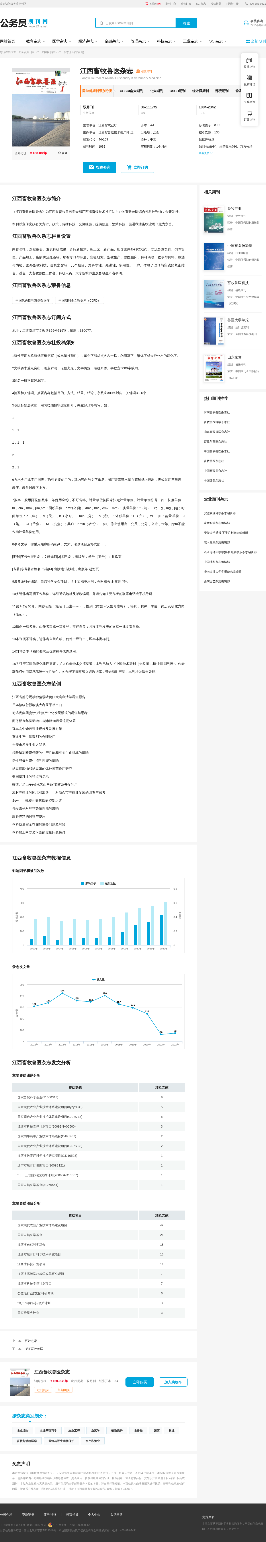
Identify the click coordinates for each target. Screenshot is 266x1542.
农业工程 (74, 1430)
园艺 (157, 1430)
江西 (156, 132)
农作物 (138, 1430)
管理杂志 (138, 41)
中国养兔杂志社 (214, 480)
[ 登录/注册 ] (233, 3)
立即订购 (141, 167)
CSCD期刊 (178, 91)
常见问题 (116, 1514)
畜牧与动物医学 (27, 1441)
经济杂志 (86, 41)
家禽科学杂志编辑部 (217, 523)
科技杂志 (164, 41)
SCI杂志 (201, 3)
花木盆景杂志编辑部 (217, 542)
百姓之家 (24, 1341)
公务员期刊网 (27, 52)
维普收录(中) (228, 146)
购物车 (155, 3)
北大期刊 (156, 91)
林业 (171, 1430)
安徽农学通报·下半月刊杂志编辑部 (226, 532)
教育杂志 (33, 41)
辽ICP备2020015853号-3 (30, 1525)
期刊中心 (170, 3)
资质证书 (28, 1514)
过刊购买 (43, 1390)
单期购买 (64, 1390)
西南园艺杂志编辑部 (217, 581)
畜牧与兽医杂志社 (215, 441)
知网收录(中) (49, 52)
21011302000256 (79, 1525)
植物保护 (117, 1430)
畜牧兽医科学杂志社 (217, 422)
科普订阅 (186, 3)
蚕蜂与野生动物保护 (61, 1441)
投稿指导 (216, 3)
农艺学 (95, 1430)
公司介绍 (6, 1514)
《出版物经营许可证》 (42, 1473)
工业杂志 (190, 41)
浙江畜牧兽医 (27, 1349)
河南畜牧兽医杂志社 (217, 412)
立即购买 (140, 1382)
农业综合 (22, 1430)
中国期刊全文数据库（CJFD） (80, 300)
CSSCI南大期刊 (131, 91)
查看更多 (206, 153)
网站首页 (7, 41)
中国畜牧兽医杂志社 (217, 451)
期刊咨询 (50, 1514)
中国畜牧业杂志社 (215, 470)
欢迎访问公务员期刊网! (13, 3)
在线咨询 (258, 23)
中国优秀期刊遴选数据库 (33, 300)
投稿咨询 (103, 167)
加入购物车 (173, 1382)
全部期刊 (258, 41)
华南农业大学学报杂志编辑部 (222, 571)
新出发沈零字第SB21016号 (40, 1530)
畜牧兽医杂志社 (214, 461)
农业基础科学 (48, 1430)
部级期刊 (222, 91)
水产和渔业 (93, 1441)
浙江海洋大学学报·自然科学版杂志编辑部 (230, 552)
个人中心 (94, 1514)
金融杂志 (112, 41)
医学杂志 (59, 41)
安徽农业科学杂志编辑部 (220, 513)
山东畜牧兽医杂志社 (217, 431)
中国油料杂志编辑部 (217, 562)
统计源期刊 (200, 91)
